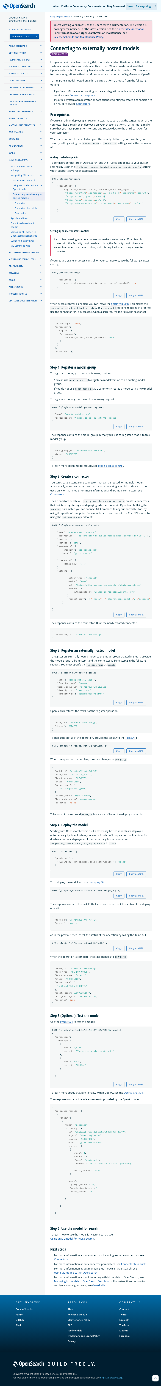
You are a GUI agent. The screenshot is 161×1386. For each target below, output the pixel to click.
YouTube (124, 1325)
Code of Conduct (25, 1309)
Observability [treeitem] (16, 266)
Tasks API (130, 737)
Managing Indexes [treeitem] (18, 73)
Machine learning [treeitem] (18, 159)
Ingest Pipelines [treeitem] (17, 80)
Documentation (97, 6)
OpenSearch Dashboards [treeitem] (22, 87)
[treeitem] (41, 45)
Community (80, 6)
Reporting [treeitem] (14, 273)
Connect (124, 1309)
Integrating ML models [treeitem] (22, 175)
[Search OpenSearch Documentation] (141, 6)
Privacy (72, 1341)
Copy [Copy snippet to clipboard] (119, 219)
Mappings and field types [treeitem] (22, 125)
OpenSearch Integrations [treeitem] (22, 94)
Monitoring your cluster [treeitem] (22, 259)
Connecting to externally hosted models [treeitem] (26, 196)
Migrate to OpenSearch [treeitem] (21, 66)
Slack (19, 1325)
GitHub (20, 1319)
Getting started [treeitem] (17, 53)
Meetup (123, 1330)
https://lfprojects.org (111, 1377)
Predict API (66, 1022)
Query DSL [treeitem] (14, 139)
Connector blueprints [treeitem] (25, 208)
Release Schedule (78, 1314)
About (57, 6)
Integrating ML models (60, 16)
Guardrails (98, 1285)
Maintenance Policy (79, 1319)
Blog (109, 6)
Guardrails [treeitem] (20, 213)
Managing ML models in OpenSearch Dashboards (83, 1281)
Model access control (110, 465)
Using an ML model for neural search (72, 1238)
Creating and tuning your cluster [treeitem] (22, 103)
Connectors (83, 104)
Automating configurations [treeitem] (24, 252)
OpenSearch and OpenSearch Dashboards (22, 19)
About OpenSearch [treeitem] (18, 46)
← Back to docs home (20, 29)
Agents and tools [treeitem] (19, 218)
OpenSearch (19, 6)
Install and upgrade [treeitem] (20, 59)
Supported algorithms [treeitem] (22, 240)
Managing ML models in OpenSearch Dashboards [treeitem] (24, 233)
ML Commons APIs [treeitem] (20, 245)
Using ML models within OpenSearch (75, 1272)
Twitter (123, 1314)
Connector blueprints (82, 95)
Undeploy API (96, 882)
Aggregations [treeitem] (16, 146)
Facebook (124, 1335)
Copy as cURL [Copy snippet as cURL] (136, 219)
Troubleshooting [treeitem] (18, 294)
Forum (19, 1314)
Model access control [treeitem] (24, 180)
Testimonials (75, 1330)
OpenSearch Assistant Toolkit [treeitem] (22, 225)
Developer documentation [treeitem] (23, 300)
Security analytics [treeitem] (18, 118)
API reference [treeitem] (16, 287)
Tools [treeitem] (12, 280)
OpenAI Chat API (133, 1092)
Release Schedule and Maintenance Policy (78, 37)
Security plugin (120, 304)
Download (119, 6)
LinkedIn (124, 1319)
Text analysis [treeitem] (16, 132)
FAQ (70, 1325)
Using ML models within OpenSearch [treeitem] (25, 187)
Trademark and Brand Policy (84, 1335)
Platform (66, 6)
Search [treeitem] (12, 153)
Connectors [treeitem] (20, 203)
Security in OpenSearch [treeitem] (21, 111)
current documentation (130, 29)
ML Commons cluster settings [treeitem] (22, 168)
